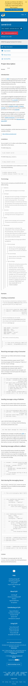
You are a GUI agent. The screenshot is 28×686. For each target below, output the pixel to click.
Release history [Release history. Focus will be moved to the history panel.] (6, 55)
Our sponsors (14, 602)
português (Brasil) (23, 672)
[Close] (26, 2)
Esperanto (20, 675)
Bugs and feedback (14, 611)
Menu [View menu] (24, 15)
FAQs (14, 586)
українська (8, 673)
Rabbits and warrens (10, 117)
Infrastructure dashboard (13, 597)
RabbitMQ (11, 106)
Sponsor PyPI (14, 617)
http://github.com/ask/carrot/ (9, 134)
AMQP (8, 79)
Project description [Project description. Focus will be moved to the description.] (7, 47)
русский (11, 675)
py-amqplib (15, 100)
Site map (14, 657)
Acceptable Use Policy (13, 634)
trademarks (11, 652)
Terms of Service (13, 627)
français (13, 672)
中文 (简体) (22, 673)
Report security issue (14, 629)
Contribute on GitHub (13, 613)
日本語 (18, 672)
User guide (13, 583)
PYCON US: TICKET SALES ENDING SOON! (13, 9)
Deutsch (17, 673)
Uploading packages (13, 581)
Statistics (14, 599)
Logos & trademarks (14, 600)
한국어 (24, 675)
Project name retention (13, 584)
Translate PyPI (13, 615)
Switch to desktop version (14, 664)
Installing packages (13, 579)
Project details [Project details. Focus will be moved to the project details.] (5, 51)
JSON (23, 433)
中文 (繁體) (6, 675)
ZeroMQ (16, 106)
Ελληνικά (13, 673)
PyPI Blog (13, 595)
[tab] (14, 47)
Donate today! (14, 648)
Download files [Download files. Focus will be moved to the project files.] (6, 59)
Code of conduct (13, 631)
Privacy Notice (13, 633)
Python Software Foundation (15, 656)
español (9, 672)
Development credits (13, 618)
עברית (15, 675)
